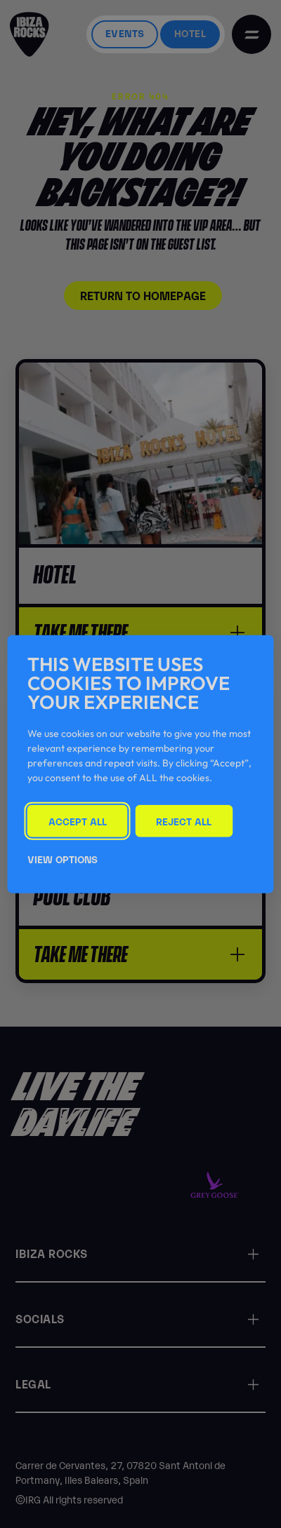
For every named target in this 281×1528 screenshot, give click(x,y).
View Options (62, 858)
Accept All (77, 820)
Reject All (183, 820)
